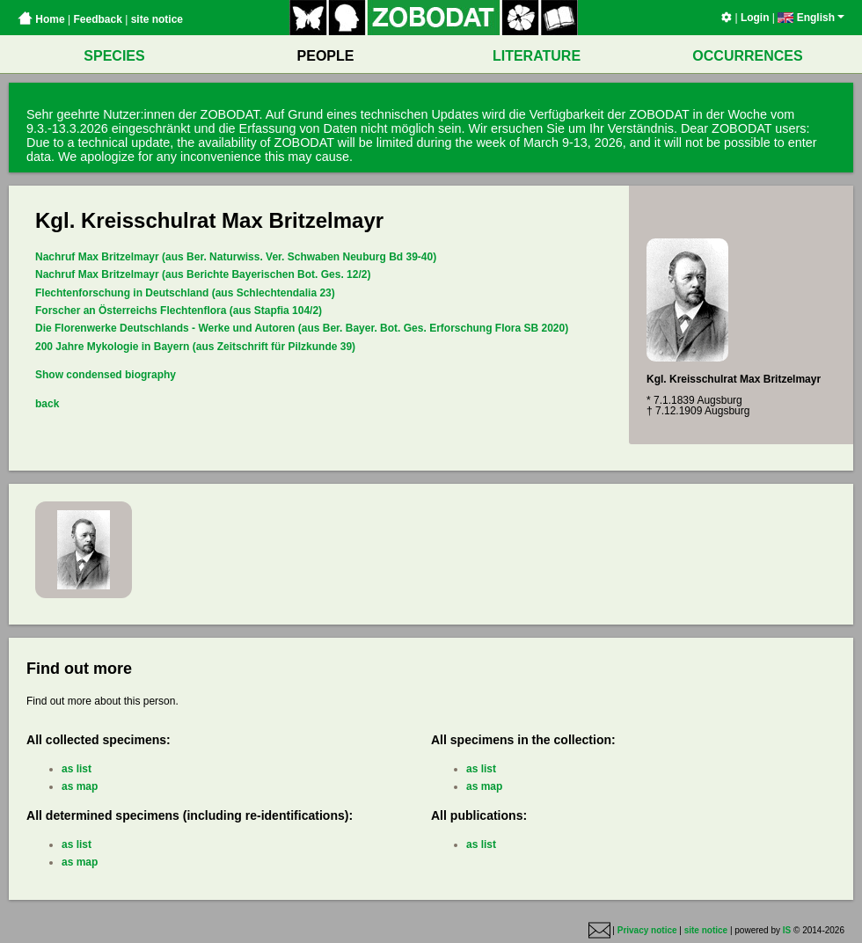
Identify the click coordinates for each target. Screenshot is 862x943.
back (47, 404)
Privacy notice (647, 930)
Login (755, 17)
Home (41, 19)
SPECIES (114, 55)
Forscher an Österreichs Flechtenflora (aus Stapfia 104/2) (178, 310)
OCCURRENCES (747, 55)
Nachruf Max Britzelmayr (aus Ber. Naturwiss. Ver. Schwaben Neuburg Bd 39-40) (235, 257)
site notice (157, 19)
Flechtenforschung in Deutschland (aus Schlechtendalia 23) (185, 293)
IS (787, 930)
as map (80, 786)
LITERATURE (537, 55)
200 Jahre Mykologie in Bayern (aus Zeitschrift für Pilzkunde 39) (195, 346)
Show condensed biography (105, 375)
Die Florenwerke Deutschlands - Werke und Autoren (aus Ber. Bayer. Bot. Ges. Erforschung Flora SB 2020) (301, 328)
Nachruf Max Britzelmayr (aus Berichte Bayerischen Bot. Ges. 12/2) (202, 274)
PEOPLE (325, 55)
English (811, 17)
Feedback (97, 19)
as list (76, 769)
